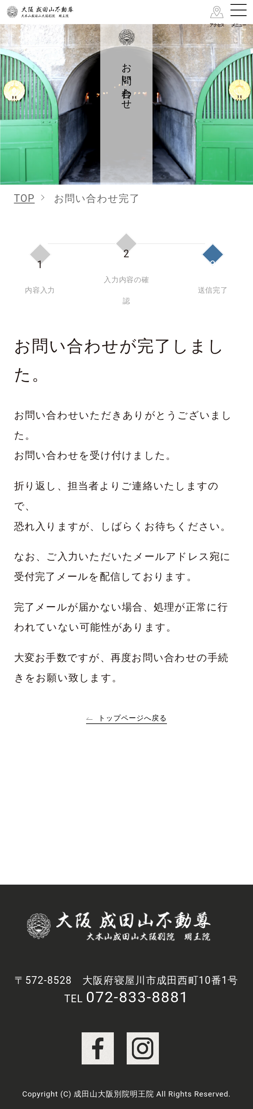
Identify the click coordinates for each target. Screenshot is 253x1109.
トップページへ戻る (132, 718)
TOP (24, 198)
